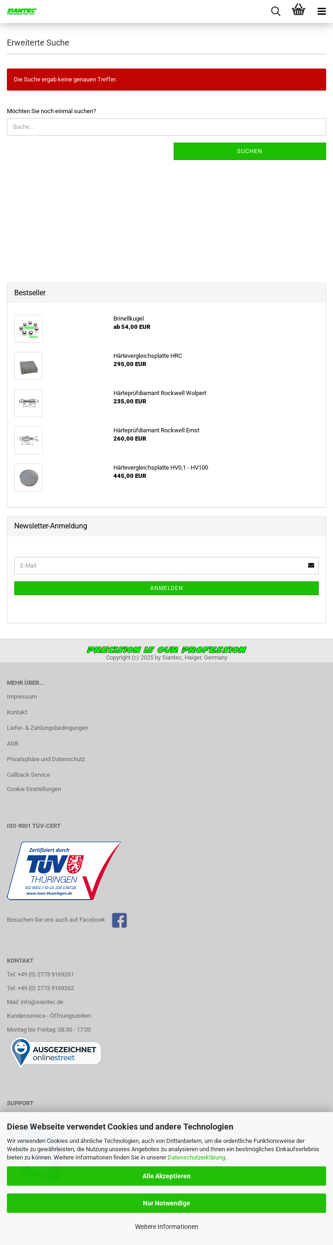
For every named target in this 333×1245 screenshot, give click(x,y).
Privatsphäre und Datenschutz (46, 759)
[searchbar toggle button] (275, 11)
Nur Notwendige (166, 1203)
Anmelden (166, 588)
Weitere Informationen (166, 1226)
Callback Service (28, 774)
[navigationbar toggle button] (321, 11)
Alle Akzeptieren (166, 1176)
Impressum (22, 696)
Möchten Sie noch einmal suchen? (51, 111)
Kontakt (17, 712)
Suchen (249, 151)
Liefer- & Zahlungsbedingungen (47, 727)
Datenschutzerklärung (196, 1157)
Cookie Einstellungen (34, 789)
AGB (12, 743)
